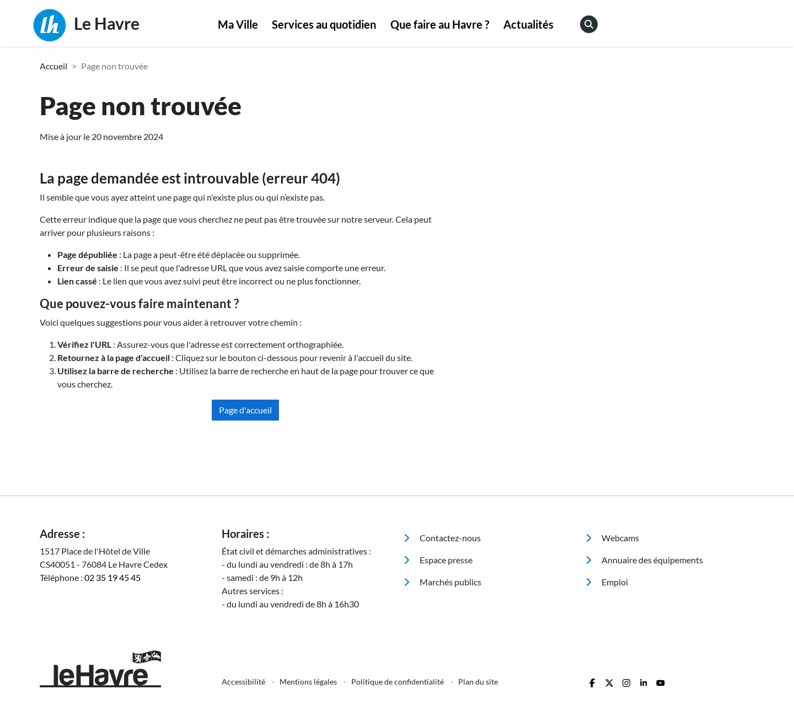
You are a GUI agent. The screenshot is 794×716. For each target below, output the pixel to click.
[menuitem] (238, 24)
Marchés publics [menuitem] (442, 582)
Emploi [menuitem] (607, 582)
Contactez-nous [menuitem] (442, 537)
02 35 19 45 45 (112, 577)
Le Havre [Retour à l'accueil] (86, 25)
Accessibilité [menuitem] (244, 681)
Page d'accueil (245, 410)
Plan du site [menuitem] (478, 681)
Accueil (53, 66)
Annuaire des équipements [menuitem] (644, 560)
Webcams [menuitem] (612, 537)
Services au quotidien (324, 24)
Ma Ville (238, 24)
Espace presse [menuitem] (438, 560)
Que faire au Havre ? (439, 24)
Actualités (528, 24)
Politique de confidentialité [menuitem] (398, 681)
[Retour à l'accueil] (124, 668)
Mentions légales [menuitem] (309, 681)
